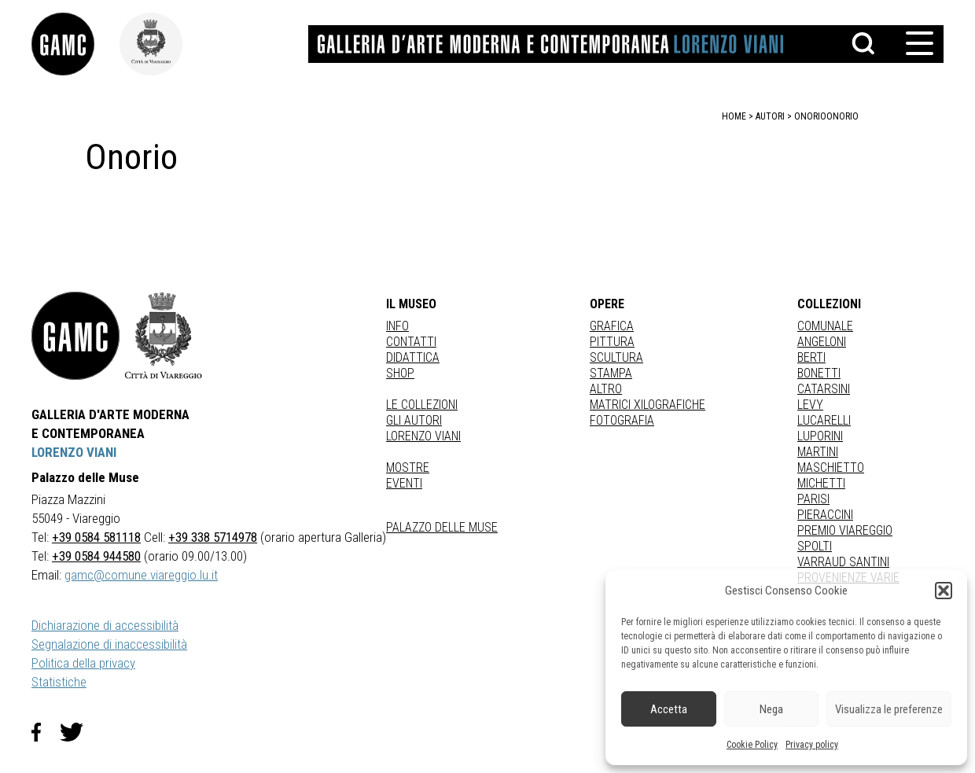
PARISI (813, 498)
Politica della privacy (83, 663)
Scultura (616, 357)
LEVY (810, 404)
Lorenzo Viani (423, 436)
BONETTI (819, 373)
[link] (75, 44)
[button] (943, 590)
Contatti (411, 341)
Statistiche (58, 682)
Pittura (612, 341)
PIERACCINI (825, 514)
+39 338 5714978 (212, 537)
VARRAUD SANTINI (843, 561)
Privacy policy (812, 744)
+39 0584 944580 (96, 556)
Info (397, 325)
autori (770, 116)
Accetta (668, 709)
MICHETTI (821, 483)
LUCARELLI (824, 420)
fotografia (622, 420)
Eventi (404, 483)
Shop (400, 373)
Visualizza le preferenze (889, 709)
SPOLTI (814, 546)
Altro (606, 388)
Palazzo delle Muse (442, 527)
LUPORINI (820, 436)
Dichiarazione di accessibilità (104, 625)
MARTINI (817, 451)
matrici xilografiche (647, 404)
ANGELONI (821, 341)
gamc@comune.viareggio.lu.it (141, 575)
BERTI (811, 357)
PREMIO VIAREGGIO (844, 530)
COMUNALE (825, 325)
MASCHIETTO (830, 467)
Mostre (407, 467)
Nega (771, 709)
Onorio (842, 116)
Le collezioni (422, 404)
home (734, 116)
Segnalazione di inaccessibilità (109, 644)
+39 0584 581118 (96, 537)
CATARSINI (823, 388)
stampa (611, 373)
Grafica (612, 325)
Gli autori (414, 420)
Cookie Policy (752, 744)
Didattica (413, 357)
